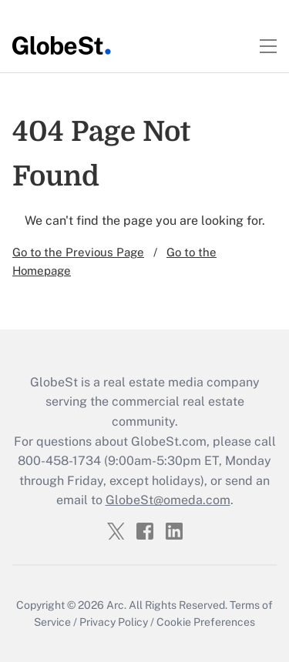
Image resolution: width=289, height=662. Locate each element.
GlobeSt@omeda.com (168, 500)
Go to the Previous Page (78, 252)
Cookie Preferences (205, 622)
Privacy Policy (113, 622)
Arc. (116, 605)
